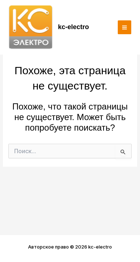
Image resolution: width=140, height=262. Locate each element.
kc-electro (73, 27)
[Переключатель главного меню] (125, 27)
